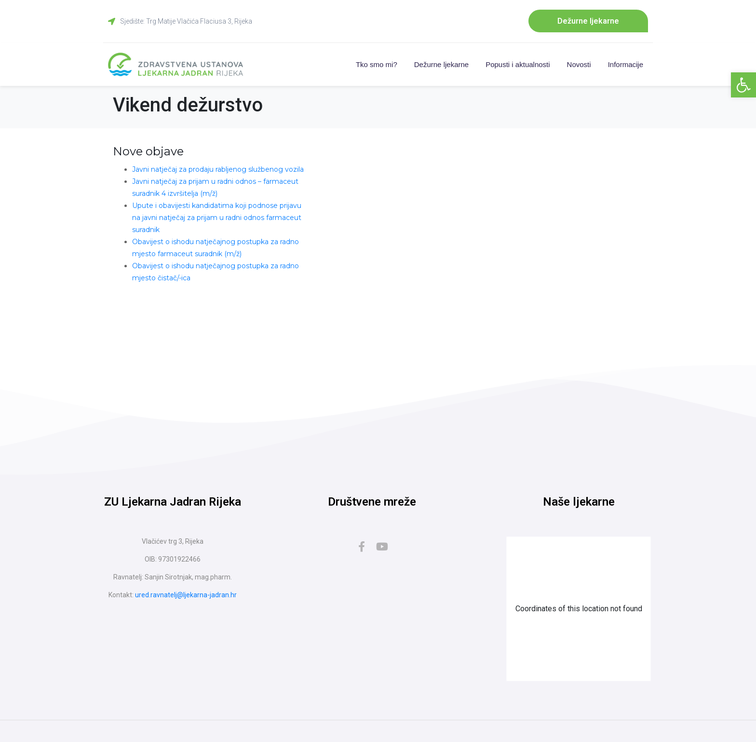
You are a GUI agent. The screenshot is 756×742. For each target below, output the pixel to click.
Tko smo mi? (376, 66)
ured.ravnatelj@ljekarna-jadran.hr (186, 596)
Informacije (625, 66)
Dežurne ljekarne (441, 66)
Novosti (579, 66)
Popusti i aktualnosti (518, 66)
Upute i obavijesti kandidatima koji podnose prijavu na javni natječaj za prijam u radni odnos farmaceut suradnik (216, 219)
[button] (743, 84)
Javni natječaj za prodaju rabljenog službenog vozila (218, 170)
